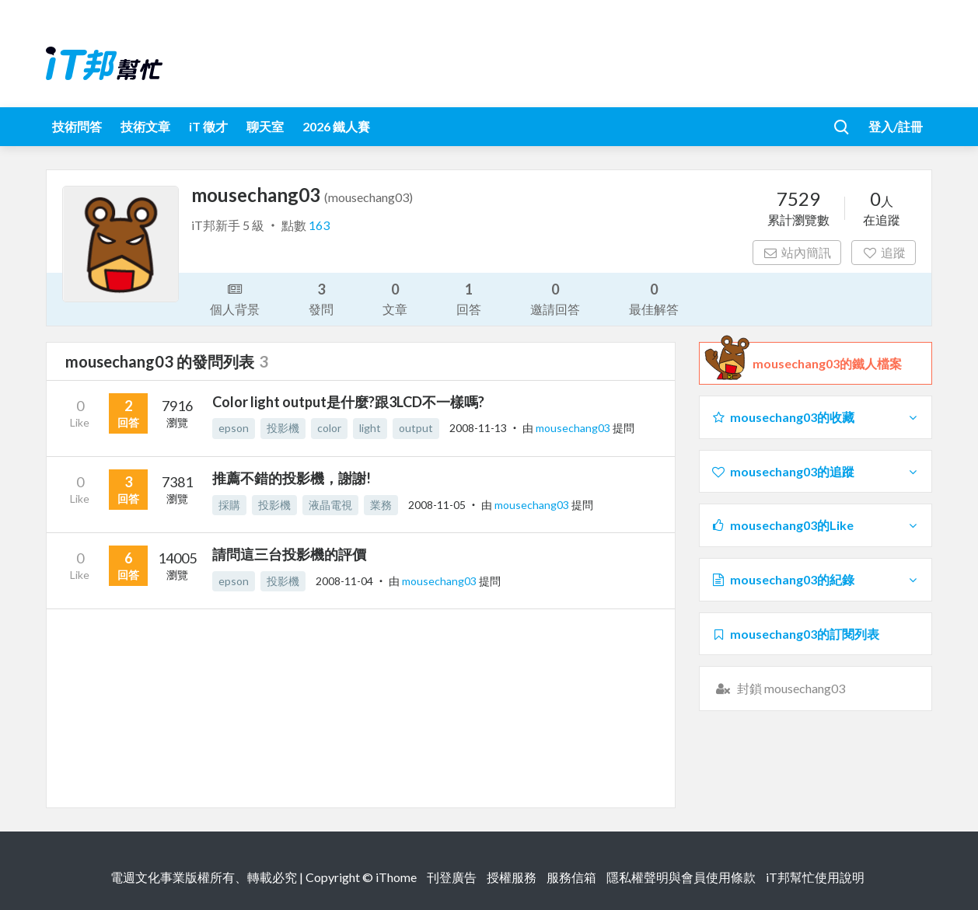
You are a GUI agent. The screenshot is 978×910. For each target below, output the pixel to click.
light (370, 427)
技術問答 (77, 126)
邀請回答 (555, 298)
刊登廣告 (452, 877)
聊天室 (265, 126)
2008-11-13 (478, 427)
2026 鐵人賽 (336, 126)
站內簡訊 (797, 252)
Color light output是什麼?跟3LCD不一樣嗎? (348, 401)
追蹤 (883, 252)
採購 (229, 504)
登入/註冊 (895, 126)
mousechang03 (574, 427)
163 (319, 225)
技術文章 (145, 126)
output (416, 427)
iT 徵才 (208, 126)
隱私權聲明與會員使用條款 (681, 877)
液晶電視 (330, 504)
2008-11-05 (437, 504)
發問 (321, 298)
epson (233, 427)
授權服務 (511, 877)
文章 (394, 298)
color (329, 427)
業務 (381, 504)
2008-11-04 (344, 580)
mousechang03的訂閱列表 (795, 633)
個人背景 (235, 297)
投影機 (283, 427)
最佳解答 (654, 298)
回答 (468, 298)
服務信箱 (571, 877)
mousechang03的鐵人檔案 (827, 364)
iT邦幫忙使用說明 (815, 877)
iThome (396, 877)
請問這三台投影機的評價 (289, 554)
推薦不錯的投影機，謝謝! (291, 477)
